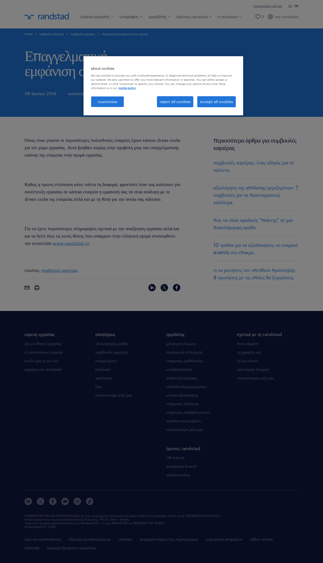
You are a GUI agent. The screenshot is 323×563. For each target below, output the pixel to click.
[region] (163, 85)
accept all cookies (216, 101)
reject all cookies (175, 101)
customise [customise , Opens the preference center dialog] (107, 101)
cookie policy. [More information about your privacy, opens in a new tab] (127, 88)
